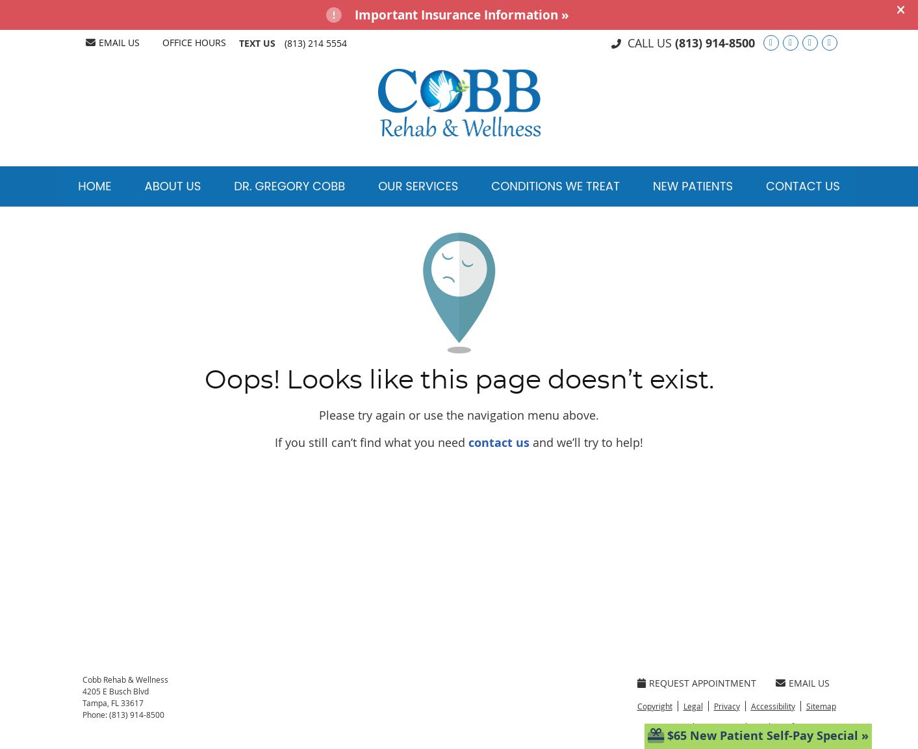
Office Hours (194, 42)
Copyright (654, 706)
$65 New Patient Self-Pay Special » (758, 736)
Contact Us (803, 186)
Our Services (418, 186)
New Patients (693, 186)
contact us (498, 443)
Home (94, 186)
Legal (693, 706)
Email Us (113, 42)
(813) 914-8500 (715, 43)
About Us (173, 186)
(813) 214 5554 (316, 43)
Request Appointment (696, 683)
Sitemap (821, 706)
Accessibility (773, 706)
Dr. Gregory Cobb (289, 186)
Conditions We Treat (555, 186)
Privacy (727, 706)
